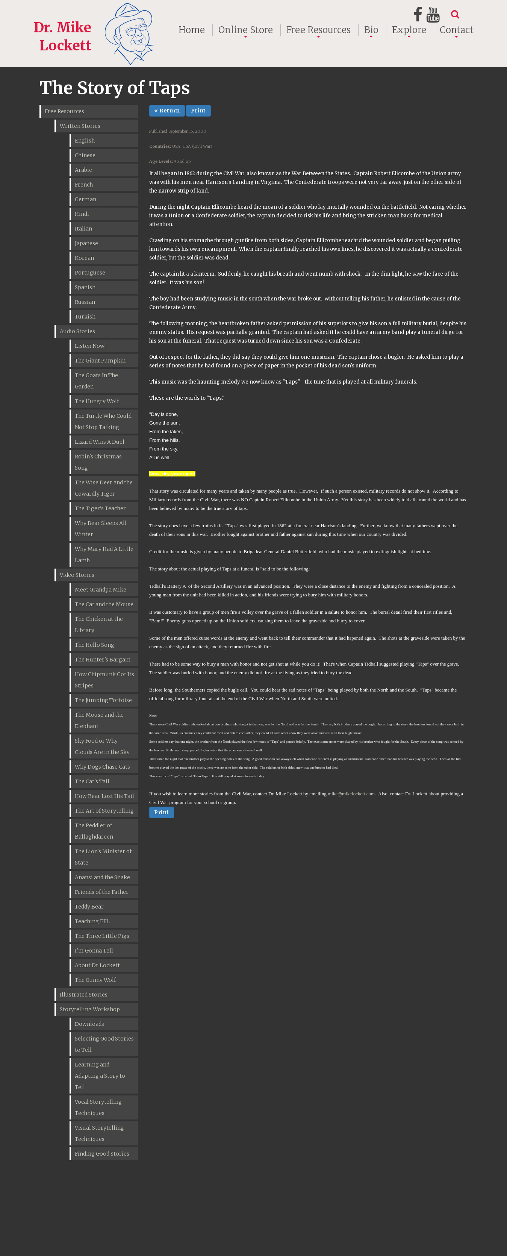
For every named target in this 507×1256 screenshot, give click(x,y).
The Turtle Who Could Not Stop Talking (103, 422)
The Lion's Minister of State (103, 857)
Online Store (245, 30)
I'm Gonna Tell (94, 950)
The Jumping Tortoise (103, 700)
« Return (167, 110)
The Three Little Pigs (102, 936)
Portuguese (90, 272)
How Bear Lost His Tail (104, 796)
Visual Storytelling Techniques (99, 1133)
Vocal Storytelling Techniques (98, 1107)
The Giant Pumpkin (100, 360)
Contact (457, 30)
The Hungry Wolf (97, 401)
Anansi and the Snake (102, 877)
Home (192, 30)
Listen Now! (90, 346)
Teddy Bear (89, 906)
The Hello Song (94, 645)
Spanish (85, 287)
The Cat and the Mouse (104, 604)
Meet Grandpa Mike (100, 589)
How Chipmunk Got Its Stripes (104, 680)
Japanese (86, 243)
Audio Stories (77, 331)
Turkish (85, 316)
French (84, 184)
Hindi (82, 214)
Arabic (83, 170)
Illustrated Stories (83, 994)
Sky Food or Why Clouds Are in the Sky (102, 746)
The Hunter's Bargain (102, 659)
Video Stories (77, 575)
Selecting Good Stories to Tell (104, 1044)
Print (198, 110)
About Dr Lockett (97, 965)
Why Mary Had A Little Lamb (104, 555)
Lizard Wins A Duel (99, 441)
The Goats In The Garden (96, 381)
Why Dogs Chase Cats (102, 766)
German (85, 199)
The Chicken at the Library (99, 625)
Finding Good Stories (102, 1153)
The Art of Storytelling (104, 810)
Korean (84, 258)
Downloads (89, 1024)
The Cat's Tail (92, 781)
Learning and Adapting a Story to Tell (100, 1076)
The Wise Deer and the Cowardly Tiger (104, 488)
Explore (409, 30)
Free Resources (318, 30)
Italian (83, 228)
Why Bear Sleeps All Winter (101, 529)
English (85, 140)
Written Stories (80, 126)
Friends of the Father (102, 892)
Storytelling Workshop (90, 1009)
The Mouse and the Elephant (99, 720)
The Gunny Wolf (95, 980)
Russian (85, 302)
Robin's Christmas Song (98, 462)
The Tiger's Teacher (100, 508)
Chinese (85, 155)
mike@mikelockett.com (351, 793)
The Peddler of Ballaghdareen (94, 831)
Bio (371, 30)
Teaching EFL (92, 921)
